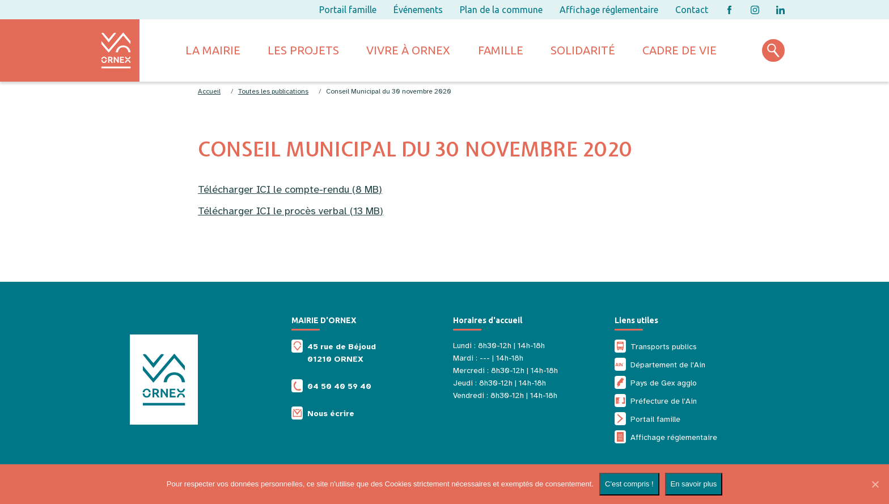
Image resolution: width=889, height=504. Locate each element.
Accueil (209, 91)
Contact (691, 10)
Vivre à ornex (408, 50)
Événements (418, 10)
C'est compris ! (629, 484)
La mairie (212, 50)
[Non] (874, 484)
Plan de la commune (501, 10)
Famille (500, 50)
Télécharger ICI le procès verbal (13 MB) (290, 211)
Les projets (303, 50)
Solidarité (583, 50)
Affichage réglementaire (609, 10)
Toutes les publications (273, 91)
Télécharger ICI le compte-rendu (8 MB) (290, 189)
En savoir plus (694, 484)
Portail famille (347, 10)
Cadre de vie (679, 50)
